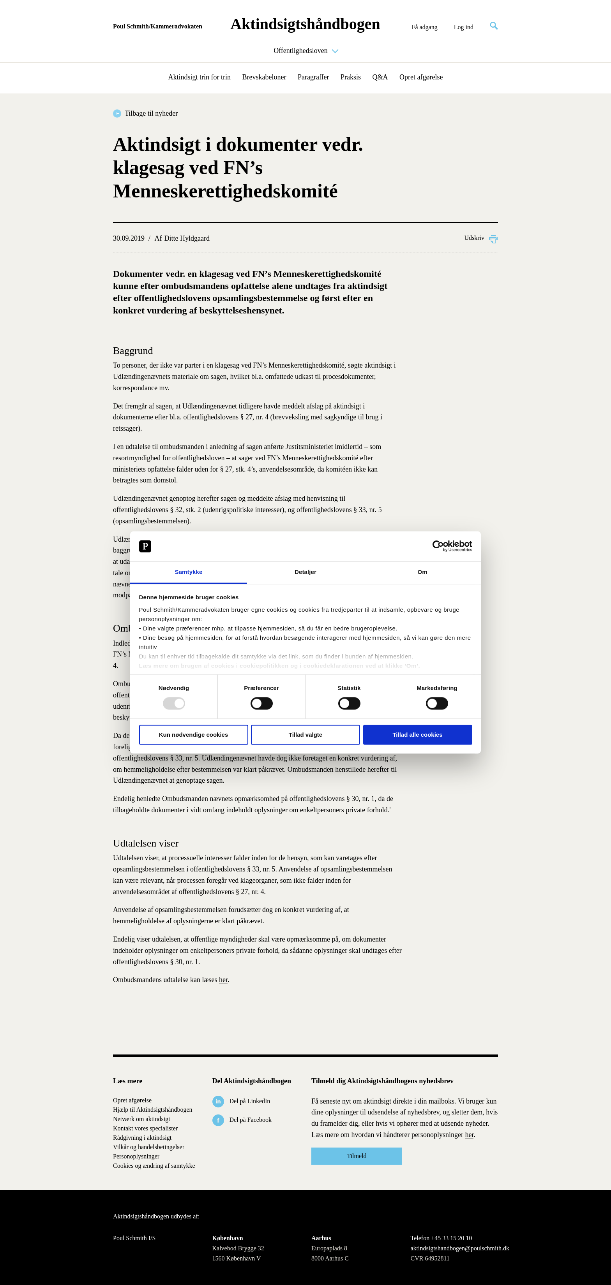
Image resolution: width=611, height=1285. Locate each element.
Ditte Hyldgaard (187, 238)
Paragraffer (313, 77)
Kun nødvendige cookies (193, 734)
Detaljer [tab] (305, 572)
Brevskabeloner (264, 77)
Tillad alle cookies (417, 734)
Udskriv (481, 238)
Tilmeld (356, 1156)
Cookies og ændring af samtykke (154, 1165)
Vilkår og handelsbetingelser (148, 1147)
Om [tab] (422, 572)
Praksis (351, 77)
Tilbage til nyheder (151, 113)
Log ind (463, 27)
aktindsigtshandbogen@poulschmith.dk (454, 1248)
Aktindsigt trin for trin (199, 77)
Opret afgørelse (421, 77)
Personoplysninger (136, 1156)
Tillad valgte (305, 734)
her (223, 980)
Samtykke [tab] (189, 572)
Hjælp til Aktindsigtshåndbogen (152, 1109)
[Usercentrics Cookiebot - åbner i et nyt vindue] (438, 546)
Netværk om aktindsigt (141, 1119)
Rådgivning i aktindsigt (142, 1137)
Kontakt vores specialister (145, 1128)
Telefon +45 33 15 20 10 (441, 1238)
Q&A (380, 77)
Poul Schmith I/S (134, 1238)
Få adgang (425, 27)
